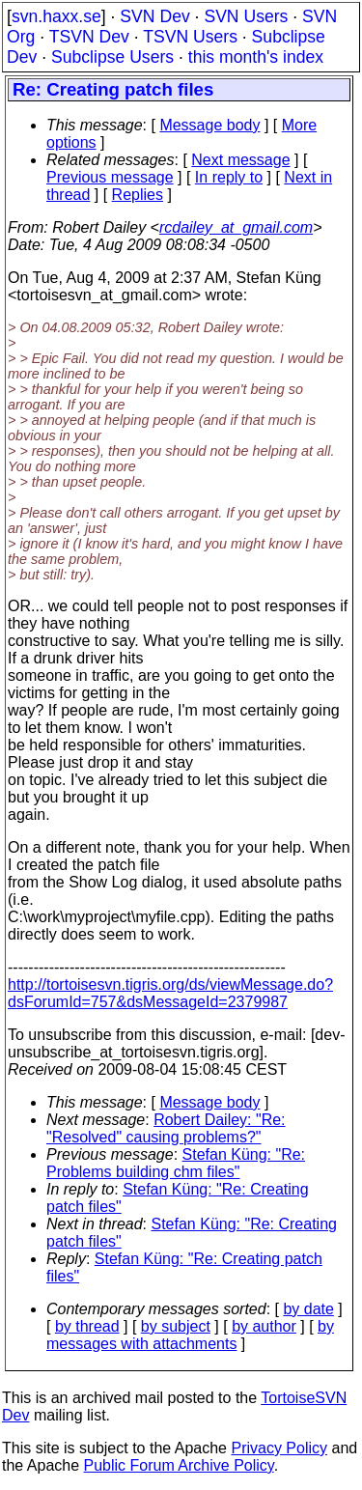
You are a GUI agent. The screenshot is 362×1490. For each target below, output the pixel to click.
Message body (209, 125)
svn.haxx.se (56, 16)
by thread (87, 1326)
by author (264, 1326)
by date (308, 1309)
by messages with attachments (190, 1335)
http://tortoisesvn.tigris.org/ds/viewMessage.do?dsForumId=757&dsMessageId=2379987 (170, 993)
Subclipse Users (112, 57)
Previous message (110, 177)
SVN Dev (154, 16)
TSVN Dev (89, 36)
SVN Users (246, 16)
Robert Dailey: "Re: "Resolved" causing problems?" (166, 1128)
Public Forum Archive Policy (179, 1465)
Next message (240, 160)
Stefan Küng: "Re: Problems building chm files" (175, 1163)
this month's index (255, 57)
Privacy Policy (279, 1448)
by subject (175, 1326)
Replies (137, 194)
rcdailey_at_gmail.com (236, 227)
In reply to (229, 177)
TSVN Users (190, 36)
